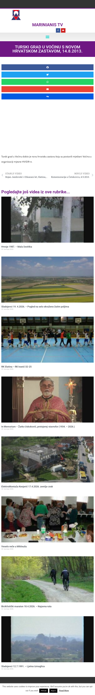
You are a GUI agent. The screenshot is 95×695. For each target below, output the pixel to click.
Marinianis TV (47, 24)
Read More (64, 690)
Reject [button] (53, 691)
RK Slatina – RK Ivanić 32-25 (16, 366)
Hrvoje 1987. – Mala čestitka (16, 246)
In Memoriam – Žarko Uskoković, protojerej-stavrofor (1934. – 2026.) (38, 426)
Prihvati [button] (43, 691)
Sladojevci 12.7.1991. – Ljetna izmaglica (23, 666)
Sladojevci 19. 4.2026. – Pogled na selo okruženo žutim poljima (35, 306)
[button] (48, 37)
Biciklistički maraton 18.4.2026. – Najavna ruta (26, 606)
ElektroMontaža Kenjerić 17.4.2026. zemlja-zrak (27, 486)
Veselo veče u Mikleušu (14, 546)
